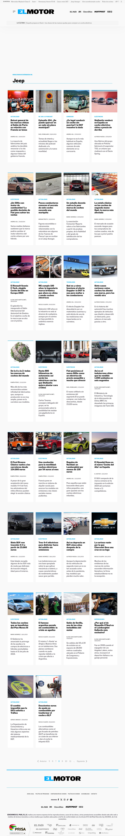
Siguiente (82, 761)
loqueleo (92, 832)
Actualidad (15, 116)
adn (100, 825)
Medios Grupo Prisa (17, 833)
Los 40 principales (50, 825)
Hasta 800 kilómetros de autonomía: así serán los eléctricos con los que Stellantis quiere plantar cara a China (48, 379)
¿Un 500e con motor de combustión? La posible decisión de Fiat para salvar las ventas (20, 209)
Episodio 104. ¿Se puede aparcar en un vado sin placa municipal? (47, 124)
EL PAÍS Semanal (89, 829)
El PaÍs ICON (71, 832)
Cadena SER (84, 825)
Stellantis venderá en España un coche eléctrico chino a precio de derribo (103, 125)
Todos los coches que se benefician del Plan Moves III (19, 625)
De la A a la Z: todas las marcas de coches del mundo (20, 373)
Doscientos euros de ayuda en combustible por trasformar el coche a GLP (47, 710)
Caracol (109, 825)
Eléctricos (98, 116)
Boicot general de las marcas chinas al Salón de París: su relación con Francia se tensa (20, 125)
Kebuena (107, 829)
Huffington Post (41, 829)
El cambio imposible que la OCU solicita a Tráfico (19, 709)
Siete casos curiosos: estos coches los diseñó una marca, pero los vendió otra (104, 291)
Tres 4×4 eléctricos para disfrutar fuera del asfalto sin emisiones (48, 546)
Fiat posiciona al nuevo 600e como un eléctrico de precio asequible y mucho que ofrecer (76, 376)
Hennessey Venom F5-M (46, 2)
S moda (81, 832)
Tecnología (70, 282)
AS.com (92, 825)
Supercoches (99, 619)
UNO (55, 829)
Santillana (62, 825)
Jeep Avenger (75, 2)
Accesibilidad (85, 794)
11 (70, 761)
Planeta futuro (98, 829)
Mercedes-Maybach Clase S (20, 2)
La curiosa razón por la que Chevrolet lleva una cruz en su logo (104, 546)
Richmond (37, 832)
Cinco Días (71, 829)
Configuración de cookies (58, 794)
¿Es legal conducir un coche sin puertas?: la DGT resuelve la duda (75, 124)
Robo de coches (107, 2)
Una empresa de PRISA (17, 827)
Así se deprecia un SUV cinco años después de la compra (75, 546)
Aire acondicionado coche (91, 2)
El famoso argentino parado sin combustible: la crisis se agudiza (48, 626)
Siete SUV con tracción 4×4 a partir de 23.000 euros (19, 546)
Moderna (49, 832)
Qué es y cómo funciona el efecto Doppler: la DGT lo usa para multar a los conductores (75, 291)
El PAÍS (38, 825)
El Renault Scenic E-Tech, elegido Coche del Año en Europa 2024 (19, 289)
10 (66, 761)
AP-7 (117, 2)
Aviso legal (30, 794)
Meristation (103, 832)
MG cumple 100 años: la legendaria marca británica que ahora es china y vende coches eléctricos (48, 292)
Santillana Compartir (74, 825)
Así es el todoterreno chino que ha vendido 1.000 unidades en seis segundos (103, 376)
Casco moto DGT (63, 2)
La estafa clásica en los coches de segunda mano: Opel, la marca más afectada (104, 208)
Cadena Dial (81, 829)
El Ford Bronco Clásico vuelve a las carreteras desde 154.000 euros (20, 466)
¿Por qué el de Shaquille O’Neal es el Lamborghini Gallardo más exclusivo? (104, 628)
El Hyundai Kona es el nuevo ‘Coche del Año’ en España (104, 464)
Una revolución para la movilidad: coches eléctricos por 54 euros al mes (49, 466)
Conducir (69, 116)
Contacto (94, 794)
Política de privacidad (42, 794)
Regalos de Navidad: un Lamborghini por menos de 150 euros (74, 467)
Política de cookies (74, 794)
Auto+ (34, 2)
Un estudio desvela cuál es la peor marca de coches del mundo (75, 206)
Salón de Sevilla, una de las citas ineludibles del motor (74, 626)
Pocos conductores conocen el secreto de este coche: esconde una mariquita (48, 208)
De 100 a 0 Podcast (46, 116)
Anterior (42, 761)
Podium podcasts (61, 832)
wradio (62, 829)
